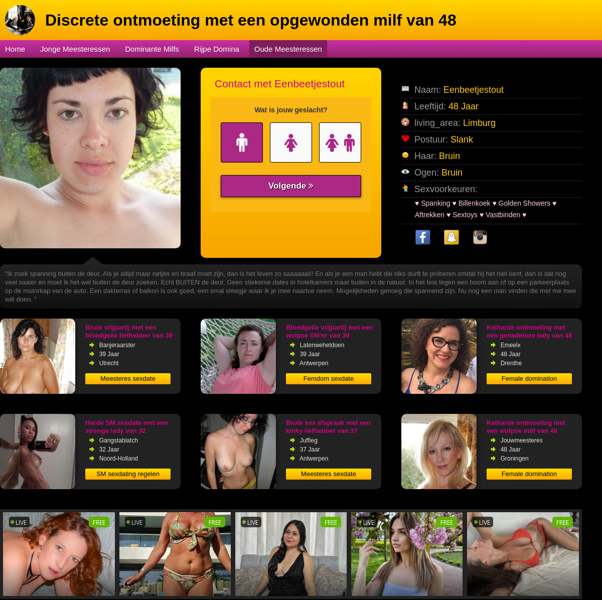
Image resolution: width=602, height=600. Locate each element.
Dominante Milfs (152, 49)
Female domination (529, 378)
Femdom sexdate (329, 378)
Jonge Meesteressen (75, 49)
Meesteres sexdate (128, 378)
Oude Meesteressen (288, 49)
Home (15, 49)
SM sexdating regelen (128, 474)
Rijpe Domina (216, 49)
